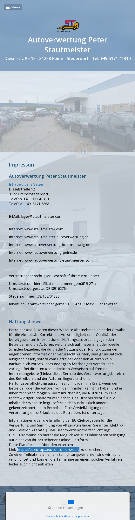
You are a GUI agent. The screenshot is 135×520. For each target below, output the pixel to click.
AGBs (122, 499)
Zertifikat (74, 499)
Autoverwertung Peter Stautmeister (67, 45)
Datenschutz (108, 499)
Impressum (90, 499)
